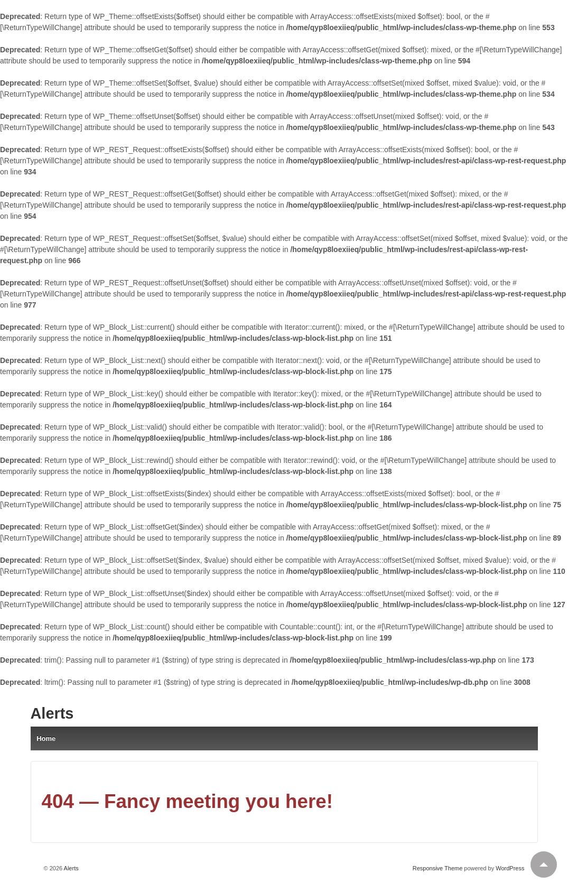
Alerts (52, 713)
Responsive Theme (438, 868)
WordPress (510, 868)
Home (45, 738)
